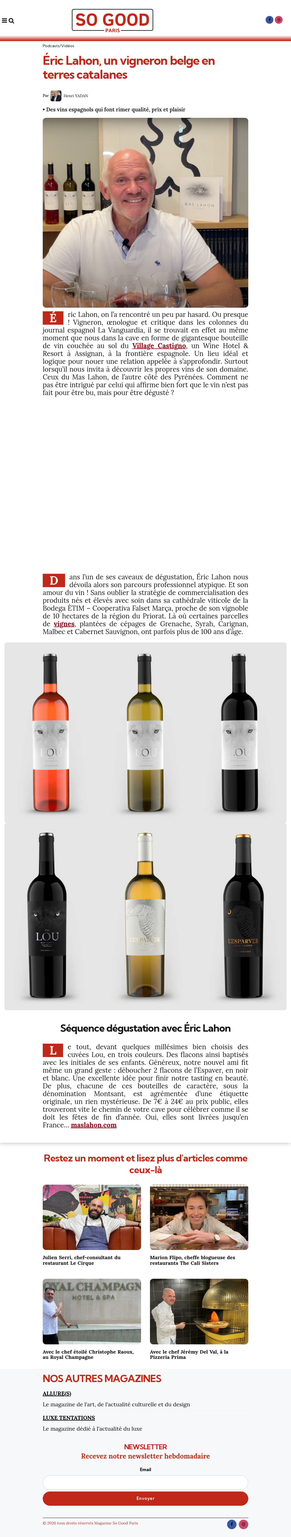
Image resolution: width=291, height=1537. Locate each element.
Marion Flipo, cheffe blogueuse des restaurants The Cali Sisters (192, 1260)
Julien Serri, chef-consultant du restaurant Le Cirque (82, 1260)
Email (145, 1478)
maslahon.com (94, 1125)
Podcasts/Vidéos (58, 45)
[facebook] (269, 20)
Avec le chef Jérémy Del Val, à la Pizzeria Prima (189, 1354)
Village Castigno (159, 345)
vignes (64, 624)
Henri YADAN (76, 96)
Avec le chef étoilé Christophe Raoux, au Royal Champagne (88, 1354)
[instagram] (279, 20)
